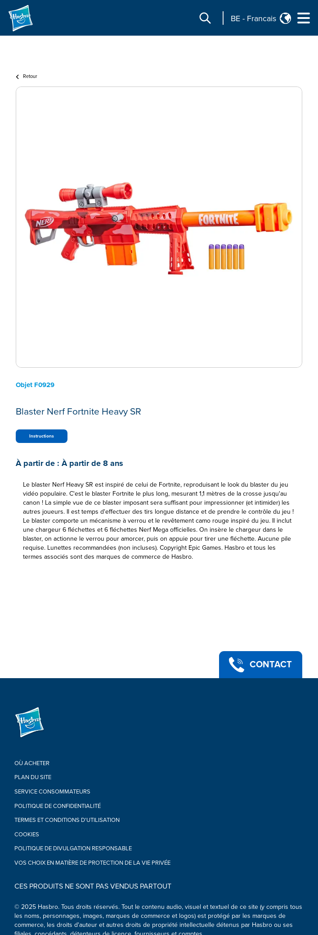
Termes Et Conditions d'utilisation (67, 820)
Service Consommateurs (52, 791)
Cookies (26, 834)
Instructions (41, 436)
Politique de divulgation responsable (73, 848)
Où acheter (31, 763)
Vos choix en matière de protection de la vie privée (92, 863)
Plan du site (32, 777)
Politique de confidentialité (57, 806)
